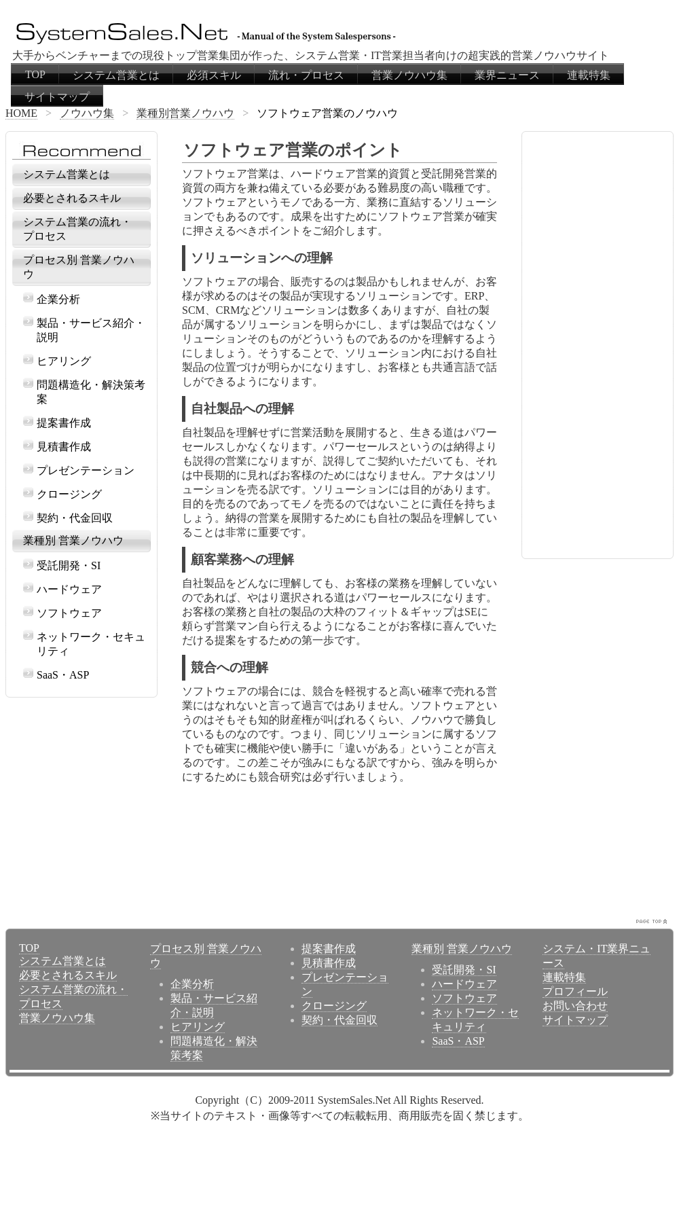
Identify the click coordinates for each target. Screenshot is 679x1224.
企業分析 (58, 299)
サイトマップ (57, 97)
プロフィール (575, 991)
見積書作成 (64, 446)
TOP (35, 74)
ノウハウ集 (87, 113)
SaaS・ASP (63, 675)
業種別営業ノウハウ (185, 113)
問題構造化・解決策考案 (91, 392)
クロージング (69, 494)
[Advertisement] (246, 861)
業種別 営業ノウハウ (73, 540)
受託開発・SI (68, 565)
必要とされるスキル (72, 198)
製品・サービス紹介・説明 (91, 330)
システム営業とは (116, 75)
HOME (21, 113)
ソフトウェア (69, 613)
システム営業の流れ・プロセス (77, 229)
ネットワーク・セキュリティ (91, 644)
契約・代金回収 (75, 518)
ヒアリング (64, 361)
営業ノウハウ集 (409, 75)
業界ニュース (507, 75)
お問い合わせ (575, 1005)
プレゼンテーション (85, 470)
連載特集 (588, 75)
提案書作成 (64, 423)
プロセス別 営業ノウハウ (78, 267)
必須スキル (214, 75)
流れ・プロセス (306, 75)
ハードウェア (69, 589)
